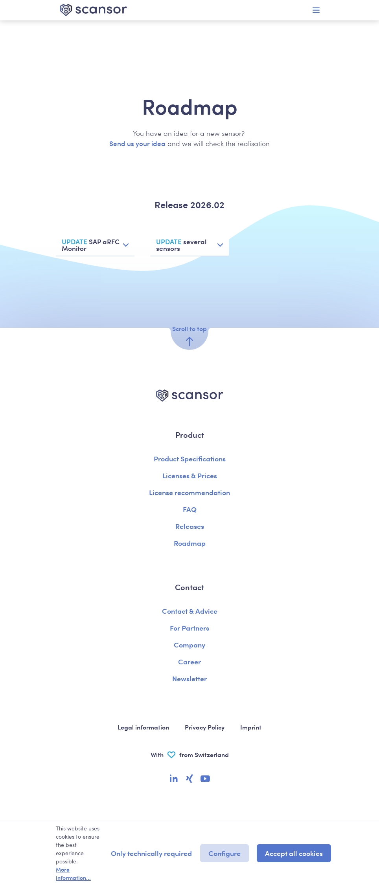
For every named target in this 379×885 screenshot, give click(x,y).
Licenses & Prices (189, 475)
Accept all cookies (294, 853)
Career (189, 661)
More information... (73, 873)
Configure (224, 853)
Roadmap (190, 543)
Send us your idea (137, 143)
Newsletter (189, 678)
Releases (189, 526)
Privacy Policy (204, 726)
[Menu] (316, 10)
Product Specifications (190, 458)
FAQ (190, 509)
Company (189, 644)
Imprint (250, 726)
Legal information (143, 726)
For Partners (189, 628)
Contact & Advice (189, 611)
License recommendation (189, 492)
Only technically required (151, 853)
